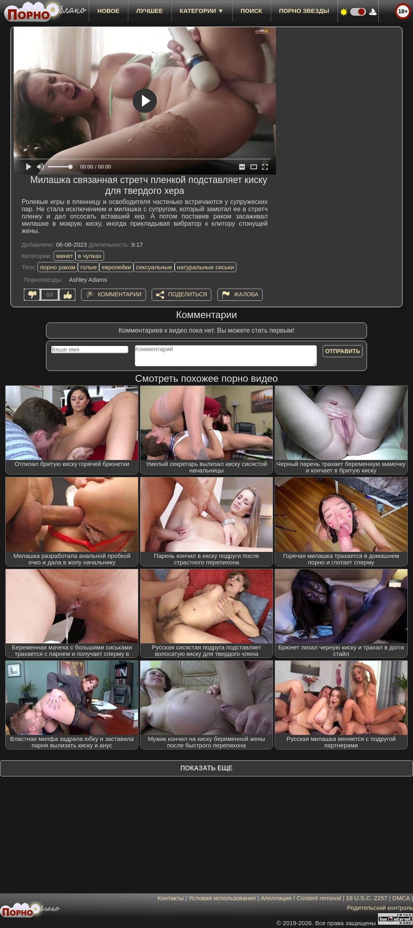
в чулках (90, 255)
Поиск (251, 10)
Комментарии (120, 294)
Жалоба (246, 294)
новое (108, 10)
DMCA (401, 898)
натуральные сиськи (205, 267)
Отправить (342, 351)
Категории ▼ (202, 10)
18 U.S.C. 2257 (367, 898)
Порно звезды (304, 10)
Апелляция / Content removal (301, 898)
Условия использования (222, 898)
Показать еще (206, 768)
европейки (116, 267)
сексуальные (154, 267)
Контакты (171, 898)
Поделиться (187, 294)
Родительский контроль (380, 907)
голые (88, 267)
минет (64, 255)
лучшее (149, 10)
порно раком (57, 267)
